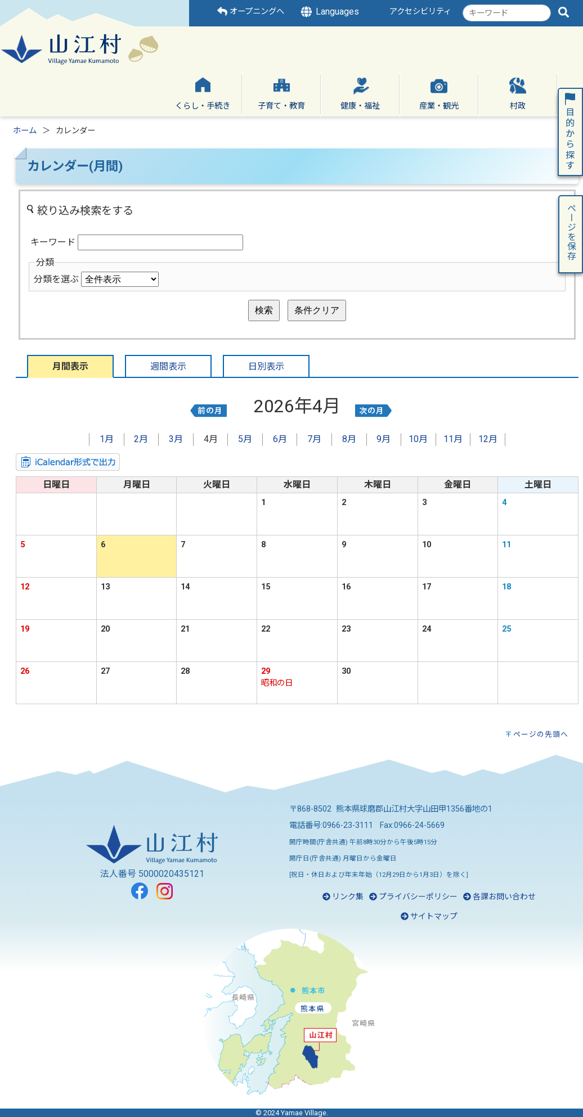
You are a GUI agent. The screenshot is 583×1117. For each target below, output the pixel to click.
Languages (329, 11)
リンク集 (343, 896)
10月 (418, 439)
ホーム (25, 131)
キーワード (52, 242)
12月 (487, 439)
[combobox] (506, 13)
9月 (383, 439)
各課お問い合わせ (499, 896)
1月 (107, 439)
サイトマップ (429, 916)
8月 (349, 439)
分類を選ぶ (56, 279)
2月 (141, 439)
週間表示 (168, 366)
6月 (280, 439)
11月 (453, 439)
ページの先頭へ (540, 734)
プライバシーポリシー (413, 896)
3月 (176, 439)
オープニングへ (250, 11)
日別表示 (266, 366)
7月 (314, 439)
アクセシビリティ (420, 11)
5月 (245, 439)
